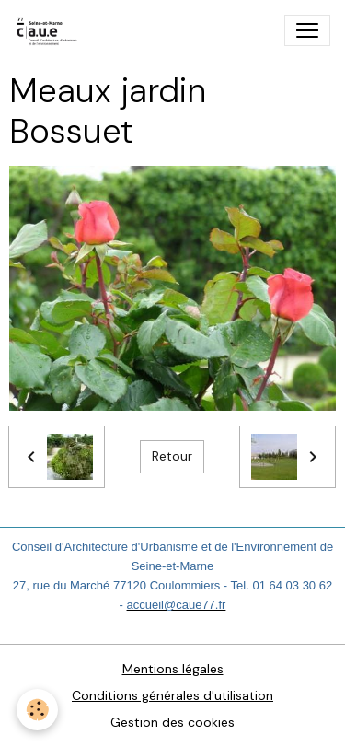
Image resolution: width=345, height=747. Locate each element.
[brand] (51, 30)
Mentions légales (173, 668)
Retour (172, 456)
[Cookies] (37, 709)
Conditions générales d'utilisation (172, 695)
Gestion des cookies (172, 722)
